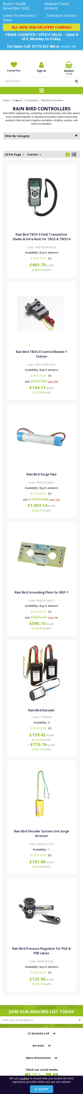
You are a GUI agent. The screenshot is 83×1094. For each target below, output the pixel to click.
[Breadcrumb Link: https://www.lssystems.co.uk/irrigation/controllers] (32, 100)
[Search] (38, 81)
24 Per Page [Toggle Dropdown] (13, 154)
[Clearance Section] (62, 15)
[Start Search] (76, 81)
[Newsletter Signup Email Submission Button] (80, 1020)
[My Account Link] (42, 67)
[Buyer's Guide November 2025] (21, 6)
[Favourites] (14, 67)
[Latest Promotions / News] (21, 18)
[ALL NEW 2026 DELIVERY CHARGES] (41, 27)
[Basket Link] (69, 68)
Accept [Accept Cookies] (42, 1089)
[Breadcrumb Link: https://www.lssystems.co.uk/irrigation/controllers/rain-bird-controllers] (52, 100)
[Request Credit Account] (62, 6)
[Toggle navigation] (41, 90)
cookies (24, 1078)
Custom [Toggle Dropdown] (33, 154)
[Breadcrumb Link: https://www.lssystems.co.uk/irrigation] (18, 100)
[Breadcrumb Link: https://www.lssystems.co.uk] (6, 100)
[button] (41, 258)
